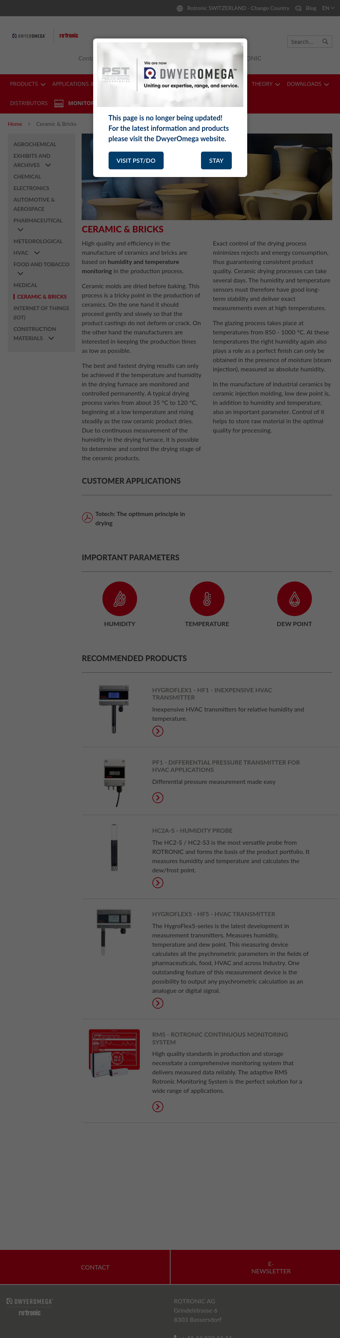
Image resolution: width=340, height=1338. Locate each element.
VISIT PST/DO (136, 160)
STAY (216, 160)
